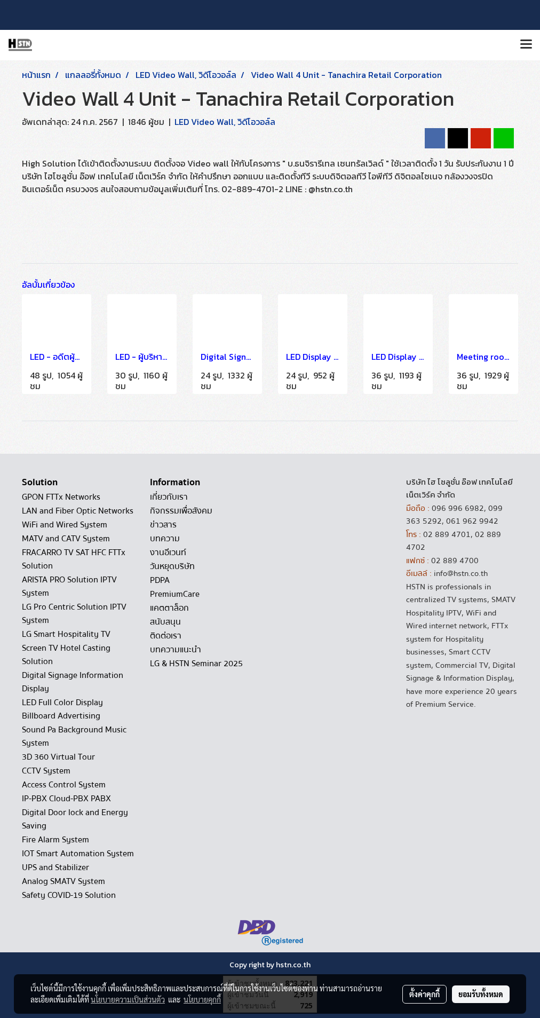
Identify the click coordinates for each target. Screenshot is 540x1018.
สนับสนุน (165, 622)
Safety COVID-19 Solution (69, 895)
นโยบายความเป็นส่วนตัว (128, 999)
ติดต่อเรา (165, 636)
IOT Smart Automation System (78, 854)
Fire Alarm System (55, 840)
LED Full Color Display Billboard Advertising (62, 709)
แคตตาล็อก (169, 608)
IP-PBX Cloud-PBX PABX (66, 799)
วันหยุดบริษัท (172, 566)
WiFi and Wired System (64, 525)
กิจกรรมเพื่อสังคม (181, 511)
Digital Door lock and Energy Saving (75, 819)
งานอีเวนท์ (168, 552)
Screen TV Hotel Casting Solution (66, 654)
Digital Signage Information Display (72, 682)
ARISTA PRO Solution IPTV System (69, 586)
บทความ (165, 539)
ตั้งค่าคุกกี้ (424, 994)
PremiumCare (175, 594)
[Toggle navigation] (526, 45)
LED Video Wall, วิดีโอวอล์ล (224, 121)
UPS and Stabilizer (55, 867)
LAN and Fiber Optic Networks (77, 511)
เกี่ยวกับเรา (169, 497)
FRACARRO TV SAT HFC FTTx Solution (73, 559)
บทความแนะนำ (175, 650)
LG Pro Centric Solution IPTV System (74, 613)
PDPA (160, 580)
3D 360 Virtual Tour (58, 757)
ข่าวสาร (163, 525)
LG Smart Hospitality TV (66, 634)
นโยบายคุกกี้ (202, 999)
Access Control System (64, 785)
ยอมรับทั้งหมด (480, 994)
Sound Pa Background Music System (74, 736)
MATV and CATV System (66, 539)
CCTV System (46, 771)
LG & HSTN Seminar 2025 (196, 663)
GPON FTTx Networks (61, 497)
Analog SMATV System (63, 881)
